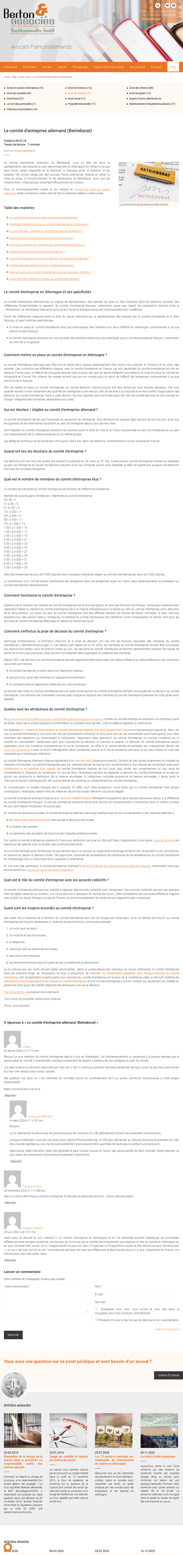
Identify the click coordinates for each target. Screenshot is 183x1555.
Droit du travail (24, 77)
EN (173, 5)
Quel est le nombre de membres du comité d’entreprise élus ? (47, 245)
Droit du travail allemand (19, 150)
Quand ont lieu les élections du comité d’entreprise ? (41, 238)
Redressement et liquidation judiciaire (149, 103)
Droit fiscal (12, 98)
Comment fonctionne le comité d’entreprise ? (37, 251)
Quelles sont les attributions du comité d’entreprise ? (41, 265)
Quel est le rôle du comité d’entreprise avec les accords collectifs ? (50, 272)
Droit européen (137, 93)
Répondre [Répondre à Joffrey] (10, 1095)
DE (167, 5)
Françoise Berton (14, 992)
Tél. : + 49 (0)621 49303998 (159, 15)
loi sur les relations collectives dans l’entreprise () (55, 719)
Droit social (74, 98)
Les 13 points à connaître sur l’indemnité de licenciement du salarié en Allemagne (114, 1460)
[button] (8, 1547)
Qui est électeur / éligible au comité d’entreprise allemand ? (46, 231)
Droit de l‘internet (77, 87)
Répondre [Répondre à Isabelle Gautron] (10, 1260)
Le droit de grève (164, 840)
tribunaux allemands (17, 750)
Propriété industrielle (79, 103)
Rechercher (157, 5)
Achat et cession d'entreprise (22, 87)
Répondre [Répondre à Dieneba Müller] (10, 1202)
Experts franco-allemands (143, 98)
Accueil (7, 77)
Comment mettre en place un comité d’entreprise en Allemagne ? (49, 224)
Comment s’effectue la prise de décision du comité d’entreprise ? (49, 258)
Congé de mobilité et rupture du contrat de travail (69, 1458)
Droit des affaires (138, 87)
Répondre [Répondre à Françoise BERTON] (16, 1161)
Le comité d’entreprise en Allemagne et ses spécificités (43, 217)
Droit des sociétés (16, 93)
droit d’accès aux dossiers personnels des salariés (118, 866)
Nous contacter (151, 18)
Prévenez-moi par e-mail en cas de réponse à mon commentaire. (137, 1320)
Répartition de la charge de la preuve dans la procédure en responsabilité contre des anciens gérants (23, 1462)
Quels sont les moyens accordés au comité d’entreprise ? (44, 279)
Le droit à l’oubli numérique (158, 1456)
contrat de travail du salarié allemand (49, 870)
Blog (14, 77)
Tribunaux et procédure (19, 109)
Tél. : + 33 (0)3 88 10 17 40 (158, 11)
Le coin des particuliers (19, 103)
